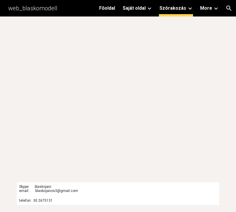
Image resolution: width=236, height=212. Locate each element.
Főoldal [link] (107, 8)
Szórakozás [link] (172, 8)
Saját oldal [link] (134, 8)
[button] (229, 8)
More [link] (206, 8)
